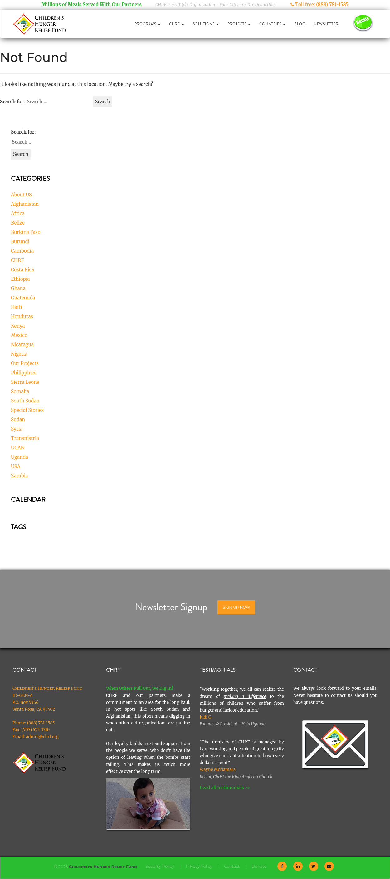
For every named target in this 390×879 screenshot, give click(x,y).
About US (21, 195)
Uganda (19, 457)
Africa (18, 213)
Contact (232, 866)
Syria (16, 429)
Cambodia (22, 251)
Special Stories (27, 410)
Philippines (24, 373)
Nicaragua (22, 345)
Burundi (20, 241)
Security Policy (160, 866)
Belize (18, 223)
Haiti (16, 307)
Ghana (18, 288)
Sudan (18, 419)
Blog (299, 24)
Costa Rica (22, 270)
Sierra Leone (25, 382)
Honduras (22, 316)
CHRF (176, 24)
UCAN (17, 448)
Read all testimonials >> (225, 787)
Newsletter (326, 24)
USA (15, 466)
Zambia (19, 476)
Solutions (206, 24)
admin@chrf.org (42, 736)
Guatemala (23, 298)
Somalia (20, 391)
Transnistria (25, 438)
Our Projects (25, 363)
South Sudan (25, 401)
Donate (258, 866)
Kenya (18, 326)
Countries (272, 24)
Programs (147, 24)
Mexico (19, 335)
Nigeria (19, 354)
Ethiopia (20, 279)
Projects (239, 24)
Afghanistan (25, 204)
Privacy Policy (199, 866)
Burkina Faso (25, 232)
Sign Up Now (236, 607)
